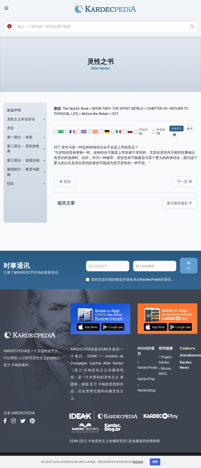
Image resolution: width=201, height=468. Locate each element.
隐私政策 (138, 461)
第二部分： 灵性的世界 (23, 148)
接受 (155, 461)
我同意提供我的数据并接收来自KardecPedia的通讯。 (133, 279)
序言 (10, 128)
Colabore (187, 348)
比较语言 (176, 128)
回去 (65, 181)
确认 (188, 265)
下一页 (184, 181)
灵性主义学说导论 (21, 119)
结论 (10, 183)
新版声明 (14, 110)
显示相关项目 (179, 203)
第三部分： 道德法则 (23, 160)
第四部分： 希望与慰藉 (23, 172)
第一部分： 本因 (19, 137)
